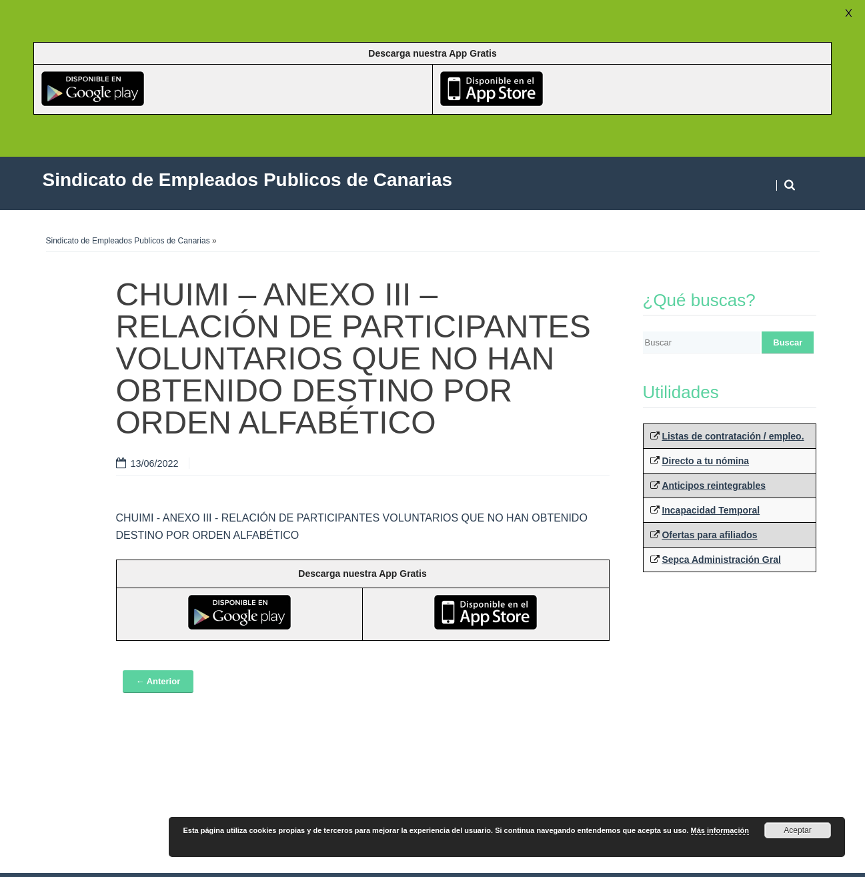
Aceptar (797, 830)
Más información (720, 830)
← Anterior (158, 681)
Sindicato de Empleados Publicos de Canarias (128, 240)
